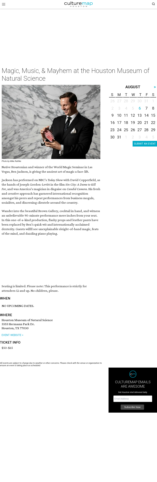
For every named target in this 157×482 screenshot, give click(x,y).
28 (146, 130)
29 (153, 130)
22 (153, 122)
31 (119, 137)
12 (133, 115)
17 (119, 122)
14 (146, 115)
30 (112, 137)
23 (112, 130)
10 (119, 115)
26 (133, 130)
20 (139, 122)
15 (153, 115)
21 (146, 122)
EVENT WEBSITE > (12, 335)
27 (139, 130)
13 (139, 115)
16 (112, 122)
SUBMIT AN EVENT (145, 143)
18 (126, 122)
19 (133, 122)
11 (126, 115)
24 (119, 130)
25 (126, 130)
